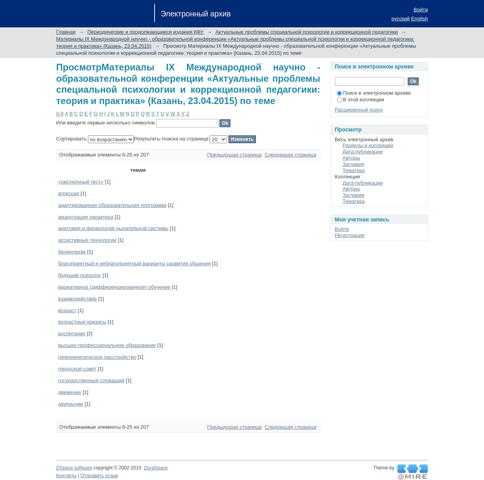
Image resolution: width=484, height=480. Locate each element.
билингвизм (72, 252)
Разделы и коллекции (368, 145)
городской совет (77, 369)
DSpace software (74, 468)
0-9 (60, 114)
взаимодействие (77, 299)
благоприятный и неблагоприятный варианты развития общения (134, 263)
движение (69, 392)
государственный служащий (91, 380)
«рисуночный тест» (81, 182)
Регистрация (350, 235)
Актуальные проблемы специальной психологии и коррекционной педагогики (306, 32)
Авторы (351, 158)
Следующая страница (290, 155)
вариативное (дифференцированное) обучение (114, 287)
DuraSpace (155, 468)
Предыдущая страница (234, 155)
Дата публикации (363, 152)
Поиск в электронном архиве (374, 93)
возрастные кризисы (82, 322)
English (419, 19)
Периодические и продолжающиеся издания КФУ (145, 32)
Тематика (354, 170)
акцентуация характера (85, 217)
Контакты (66, 475)
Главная (66, 32)
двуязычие (70, 404)
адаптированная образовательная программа (112, 205)
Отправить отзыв (99, 475)
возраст (67, 310)
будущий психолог (79, 275)
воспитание (72, 333)
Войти (421, 10)
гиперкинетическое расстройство (97, 357)
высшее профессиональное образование (107, 345)
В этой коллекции (360, 99)
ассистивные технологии (87, 240)
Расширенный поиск (359, 110)
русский (401, 19)
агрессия (68, 193)
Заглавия (354, 164)
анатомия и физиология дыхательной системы (113, 228)
